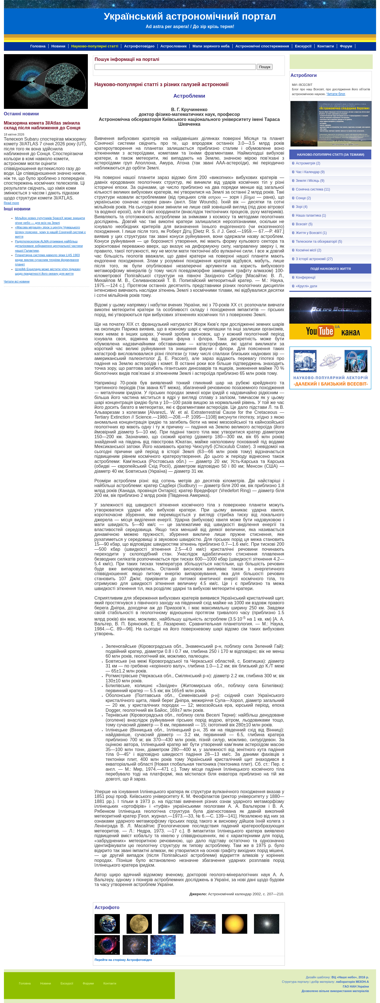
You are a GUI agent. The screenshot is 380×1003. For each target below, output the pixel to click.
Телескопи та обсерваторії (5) (319, 242)
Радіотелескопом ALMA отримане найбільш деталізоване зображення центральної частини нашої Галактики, (49, 246)
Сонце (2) (303, 198)
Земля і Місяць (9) (310, 181)
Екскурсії (303, 46)
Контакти (325, 46)
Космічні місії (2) (308, 250)
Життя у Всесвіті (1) (311, 233)
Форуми (88, 983)
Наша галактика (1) (311, 215)
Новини (58, 46)
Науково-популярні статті (94, 46)
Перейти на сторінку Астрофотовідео (123, 959)
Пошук (264, 67)
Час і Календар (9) (310, 172)
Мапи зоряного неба (211, 46)
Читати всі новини (17, 281)
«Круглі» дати (306, 286)
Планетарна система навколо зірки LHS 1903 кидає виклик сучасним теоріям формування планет (47, 259)
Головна (37, 46)
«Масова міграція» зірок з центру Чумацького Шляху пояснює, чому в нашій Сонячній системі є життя (50, 232)
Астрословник (174, 46)
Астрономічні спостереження (262, 46)
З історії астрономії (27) (314, 259)
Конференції (305, 277)
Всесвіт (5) (304, 224)
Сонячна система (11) (313, 189)
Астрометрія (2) (308, 163)
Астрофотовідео (139, 46)
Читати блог (336, 94)
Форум (346, 46)
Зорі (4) (301, 207)
